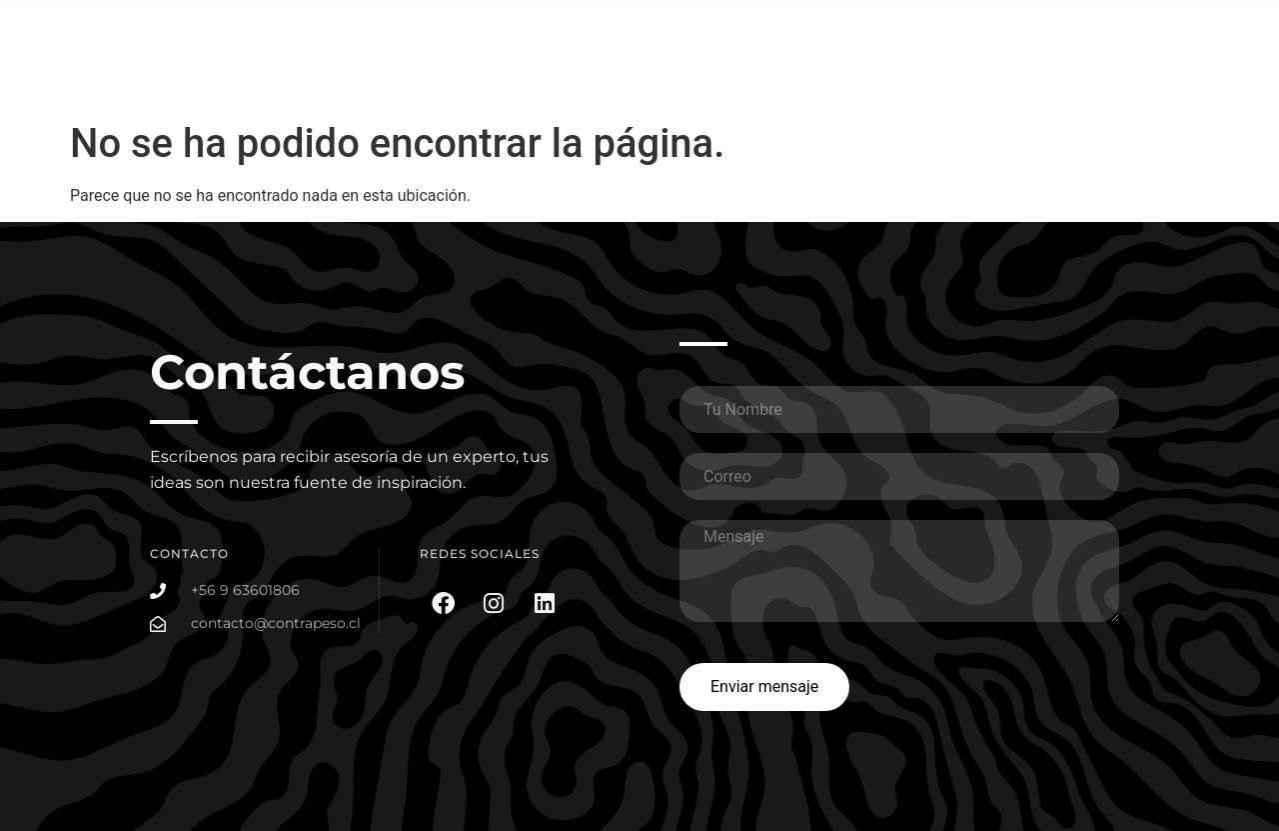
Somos (1181, 27)
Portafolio (943, 27)
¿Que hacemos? (829, 27)
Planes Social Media (1066, 27)
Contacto (1174, 73)
